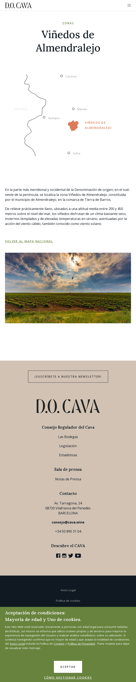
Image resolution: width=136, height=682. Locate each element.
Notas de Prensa (68, 479)
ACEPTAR (68, 667)
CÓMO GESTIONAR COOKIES (68, 678)
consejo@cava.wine (68, 522)
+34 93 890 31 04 (68, 531)
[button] (129, 5)
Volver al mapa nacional (29, 241)
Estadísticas (68, 455)
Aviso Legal (68, 590)
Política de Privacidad (81, 643)
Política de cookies (68, 601)
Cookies (59, 643)
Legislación (68, 446)
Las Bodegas (68, 436)
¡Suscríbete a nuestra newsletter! (68, 376)
